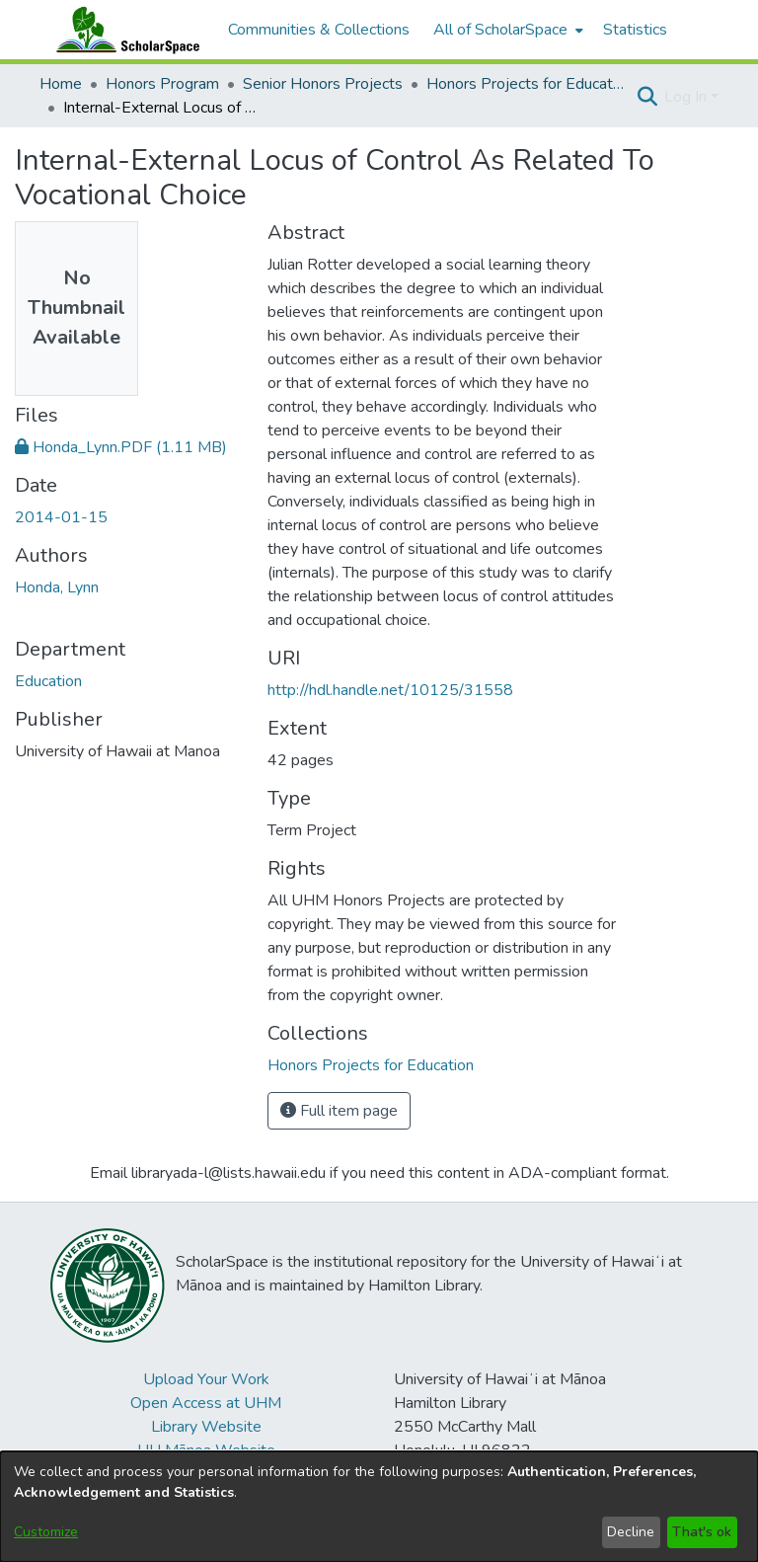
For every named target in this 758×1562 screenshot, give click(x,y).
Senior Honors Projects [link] (323, 84)
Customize (46, 1532)
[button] (647, 97)
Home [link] (60, 84)
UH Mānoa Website (206, 1450)
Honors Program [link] (162, 84)
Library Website (206, 1427)
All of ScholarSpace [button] (500, 29)
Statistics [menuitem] (635, 29)
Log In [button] (687, 97)
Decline (630, 1532)
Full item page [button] (339, 1111)
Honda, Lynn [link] (57, 587)
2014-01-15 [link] (61, 517)
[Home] (123, 29)
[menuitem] (506, 29)
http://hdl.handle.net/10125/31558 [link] (390, 690)
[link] (121, 447)
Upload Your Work (206, 1379)
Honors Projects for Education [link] (525, 84)
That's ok (701, 1532)
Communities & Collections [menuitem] (319, 29)
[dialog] (379, 1506)
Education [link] (48, 681)
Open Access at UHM (205, 1403)
